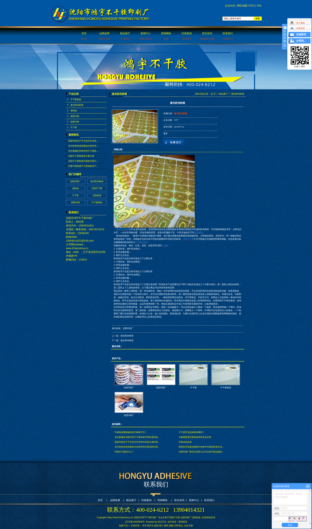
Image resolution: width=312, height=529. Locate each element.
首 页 (213, 94)
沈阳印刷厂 (75, 181)
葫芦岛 (150, 525)
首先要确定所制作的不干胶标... (83, 151)
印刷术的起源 (185, 442)
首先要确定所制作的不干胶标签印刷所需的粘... (137, 437)
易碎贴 (73, 110)
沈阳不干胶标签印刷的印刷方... (83, 161)
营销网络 (166, 36)
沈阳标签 (97, 195)
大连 (186, 525)
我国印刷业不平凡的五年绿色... (83, 141)
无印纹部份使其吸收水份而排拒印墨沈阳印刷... (137, 447)
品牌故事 (104, 36)
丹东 (144, 525)
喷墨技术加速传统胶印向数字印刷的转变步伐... (201, 447)
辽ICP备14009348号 (134, 522)
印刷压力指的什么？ (124, 451)
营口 (161, 525)
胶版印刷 (74, 116)
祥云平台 (162, 522)
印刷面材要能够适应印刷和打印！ (131, 432)
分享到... (301, 40)
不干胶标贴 (75, 99)
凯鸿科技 (183, 522)
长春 (191, 525)
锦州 (166, 525)
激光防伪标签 (76, 105)
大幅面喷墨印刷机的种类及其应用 (195, 437)
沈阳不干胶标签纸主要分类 (81, 156)
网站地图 (242, 5)
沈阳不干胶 (97, 188)
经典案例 (187, 36)
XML (259, 5)
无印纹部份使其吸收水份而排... (83, 146)
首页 (84, 36)
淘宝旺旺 (297, 28)
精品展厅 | (132, 500)
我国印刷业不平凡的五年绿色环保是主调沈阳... (137, 442)
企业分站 (230, 5)
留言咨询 (207, 36)
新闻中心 (145, 36)
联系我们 (227, 36)
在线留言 (301, 34)
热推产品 (123, 525)
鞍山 (181, 525)
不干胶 (73, 127)
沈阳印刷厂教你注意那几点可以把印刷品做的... (201, 451)
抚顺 (171, 525)
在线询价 (173, 142)
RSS (252, 5)
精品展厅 (125, 36)
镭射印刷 (74, 121)
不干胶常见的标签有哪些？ (192, 432)
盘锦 (156, 525)
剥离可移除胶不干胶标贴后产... (83, 166)
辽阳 (176, 525)
